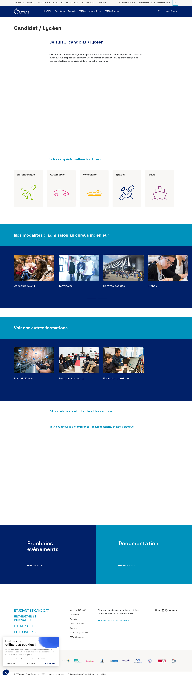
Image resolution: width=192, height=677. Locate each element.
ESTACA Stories (112, 11)
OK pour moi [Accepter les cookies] (49, 663)
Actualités (74, 614)
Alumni (102, 2)
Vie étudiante (95, 11)
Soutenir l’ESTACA (127, 2)
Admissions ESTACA (77, 11)
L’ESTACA (47, 11)
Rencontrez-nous (162, 2)
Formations (60, 11)
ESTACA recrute (77, 637)
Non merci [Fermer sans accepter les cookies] (11, 663)
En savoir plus (37, 565)
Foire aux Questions (79, 632)
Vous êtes (171, 11)
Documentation (145, 2)
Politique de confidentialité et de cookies (87, 674)
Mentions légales (56, 674)
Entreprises (72, 2)
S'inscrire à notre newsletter (115, 620)
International (88, 2)
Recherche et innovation (50, 2)
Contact (73, 628)
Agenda (73, 619)
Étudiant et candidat (24, 2)
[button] (5, 672)
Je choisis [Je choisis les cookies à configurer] (30, 663)
